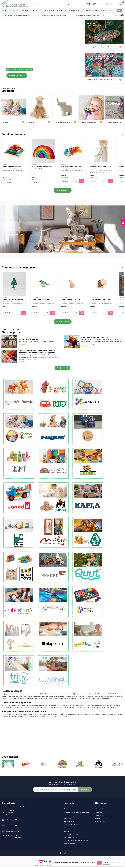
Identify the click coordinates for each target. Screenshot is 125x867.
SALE (119, 10)
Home (5, 10)
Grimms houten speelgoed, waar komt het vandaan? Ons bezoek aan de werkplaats (37, 352)
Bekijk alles (62, 368)
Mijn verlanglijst (100, 815)
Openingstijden (69, 806)
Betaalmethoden (69, 822)
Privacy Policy (68, 818)
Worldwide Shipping (70, 837)
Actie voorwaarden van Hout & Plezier (76, 841)
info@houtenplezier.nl (13, 831)
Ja (99, 863)
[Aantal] (76, 181)
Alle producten (100, 822)
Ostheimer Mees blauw (40, 299)
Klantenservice (68, 828)
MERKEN (111, 10)
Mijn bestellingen (100, 809)
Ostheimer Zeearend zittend (100, 299)
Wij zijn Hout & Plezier (28, 339)
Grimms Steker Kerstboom (13, 299)
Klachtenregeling (69, 844)
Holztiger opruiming (92, 10)
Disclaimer (67, 815)
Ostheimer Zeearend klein (70, 299)
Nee (106, 863)
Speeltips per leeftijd (75, 10)
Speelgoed (13, 10)
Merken (103, 10)
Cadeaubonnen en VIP (47, 10)
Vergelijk (8, 182)
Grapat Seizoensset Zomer (71, 166)
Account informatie (101, 806)
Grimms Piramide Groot (12, 166)
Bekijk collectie (62, 190)
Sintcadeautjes (61, 10)
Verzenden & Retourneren (72, 825)
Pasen (35, 10)
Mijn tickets (98, 812)
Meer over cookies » (116, 863)
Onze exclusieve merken (71, 834)
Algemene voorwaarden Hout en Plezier (76, 812)
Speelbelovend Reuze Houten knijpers (101, 167)
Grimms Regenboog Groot (42, 166)
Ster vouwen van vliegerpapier (94, 337)
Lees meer (22, 344)
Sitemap (66, 831)
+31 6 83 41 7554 (11, 820)
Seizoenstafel (25, 10)
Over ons (67, 809)
